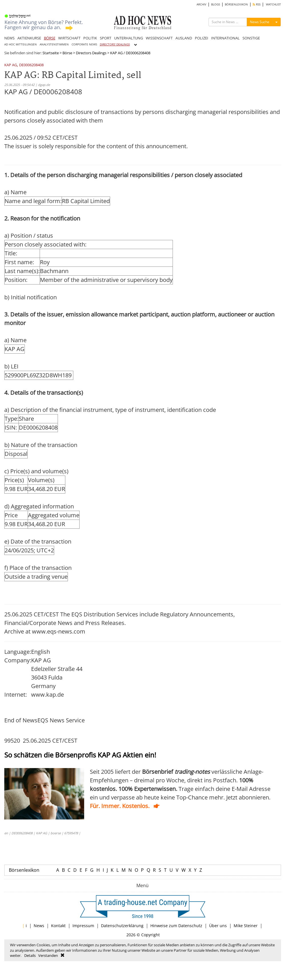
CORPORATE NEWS (84, 44)
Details (30, 955)
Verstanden (48, 955)
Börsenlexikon (24, 870)
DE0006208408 (31, 65)
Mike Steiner (246, 925)
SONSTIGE (251, 38)
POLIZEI (201, 38)
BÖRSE (49, 38)
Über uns (218, 925)
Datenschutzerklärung (122, 925)
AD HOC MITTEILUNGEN (20, 44)
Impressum (83, 925)
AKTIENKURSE (29, 38)
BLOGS (215, 4)
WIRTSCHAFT (69, 38)
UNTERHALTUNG (128, 38)
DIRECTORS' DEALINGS (115, 44)
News (39, 925)
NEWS (9, 38)
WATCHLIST (273, 4)
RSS (256, 4)
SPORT (105, 38)
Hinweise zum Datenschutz (176, 925)
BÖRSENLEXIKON (236, 4)
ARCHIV (201, 4)
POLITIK (90, 38)
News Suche (259, 21)
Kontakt (58, 925)
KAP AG (10, 65)
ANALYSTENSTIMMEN (54, 44)
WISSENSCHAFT (159, 38)
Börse (67, 52)
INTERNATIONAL (225, 38)
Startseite (51, 52)
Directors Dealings (91, 52)
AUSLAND (183, 38)
